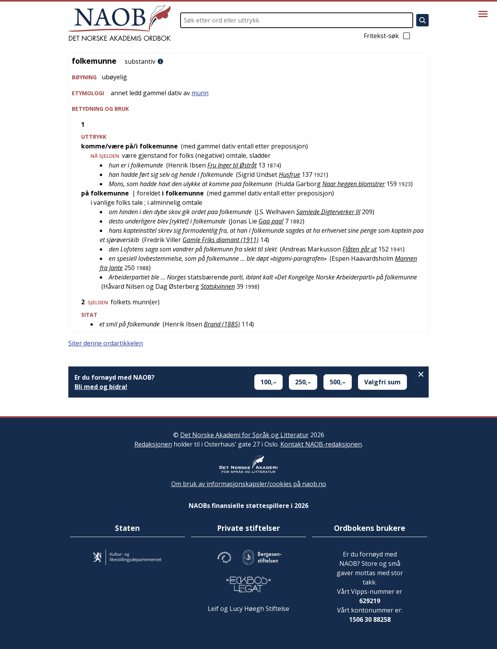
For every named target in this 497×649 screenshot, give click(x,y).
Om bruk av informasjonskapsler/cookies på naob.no (248, 484)
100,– (268, 382)
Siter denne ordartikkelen (105, 343)
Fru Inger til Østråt (232, 165)
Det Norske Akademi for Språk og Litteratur (244, 435)
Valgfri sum (382, 382)
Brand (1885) (222, 324)
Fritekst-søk (387, 35)
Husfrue (289, 174)
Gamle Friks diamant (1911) (220, 240)
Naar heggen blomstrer (353, 184)
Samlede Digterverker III (328, 212)
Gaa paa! (271, 221)
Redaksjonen (153, 444)
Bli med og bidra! (101, 386)
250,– (303, 382)
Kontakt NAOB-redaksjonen (321, 444)
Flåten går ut (359, 249)
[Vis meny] (483, 14)
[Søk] (422, 20)
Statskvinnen (218, 286)
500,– (338, 382)
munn (200, 93)
